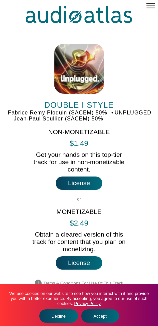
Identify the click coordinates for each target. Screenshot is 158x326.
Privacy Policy (87, 303)
